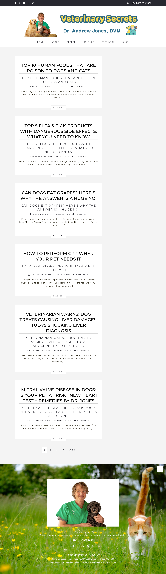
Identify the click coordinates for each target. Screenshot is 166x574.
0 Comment (79, 214)
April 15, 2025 (62, 157)
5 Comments (79, 157)
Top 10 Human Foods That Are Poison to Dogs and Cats (58, 80)
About (55, 42)
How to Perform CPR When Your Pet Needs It (58, 268)
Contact (89, 42)
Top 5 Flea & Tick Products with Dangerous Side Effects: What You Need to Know (58, 148)
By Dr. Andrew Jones (41, 87)
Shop (125, 42)
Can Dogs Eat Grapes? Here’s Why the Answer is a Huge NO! (58, 207)
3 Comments (78, 87)
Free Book (108, 42)
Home (40, 42)
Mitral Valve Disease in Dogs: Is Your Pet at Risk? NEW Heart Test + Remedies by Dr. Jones (58, 412)
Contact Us (81, 555)
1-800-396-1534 (143, 3)
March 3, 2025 (63, 214)
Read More (58, 108)
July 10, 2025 (62, 87)
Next (72, 450)
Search (71, 42)
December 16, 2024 (62, 420)
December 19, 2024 (62, 350)
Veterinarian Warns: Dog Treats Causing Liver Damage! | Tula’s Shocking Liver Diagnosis (58, 342)
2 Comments (80, 275)
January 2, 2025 (62, 275)
